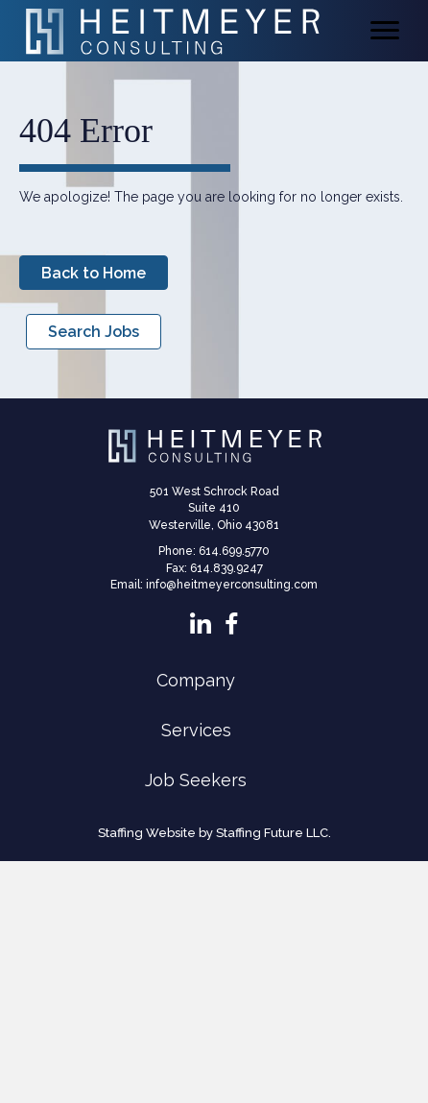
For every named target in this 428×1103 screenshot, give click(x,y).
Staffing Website (147, 833)
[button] (93, 272)
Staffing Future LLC (272, 833)
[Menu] (385, 30)
